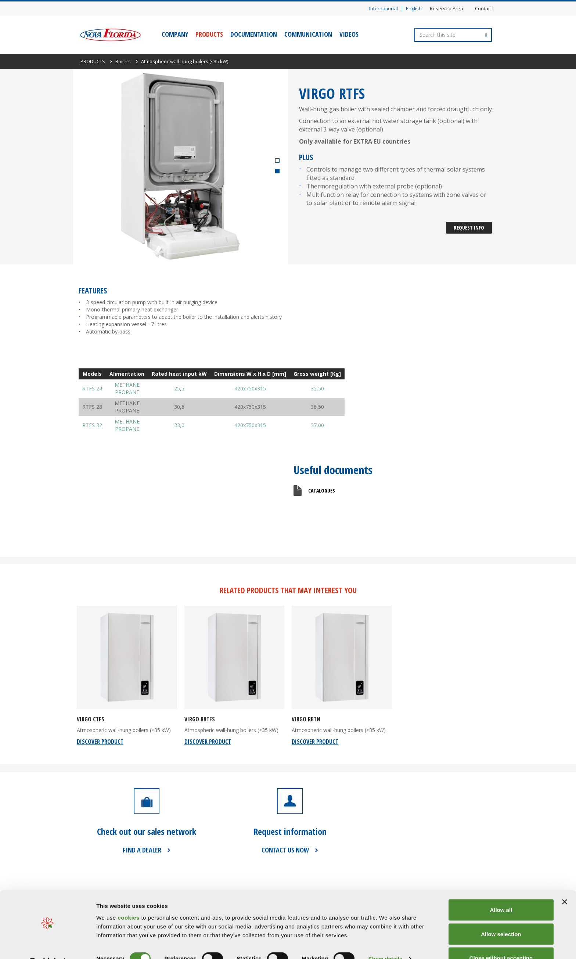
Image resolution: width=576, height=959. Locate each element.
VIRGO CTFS (90, 719)
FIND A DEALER (142, 850)
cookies (129, 898)
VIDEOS (349, 34)
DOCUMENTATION (253, 34)
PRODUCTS (209, 34)
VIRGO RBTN (306, 719)
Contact (483, 8)
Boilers (123, 61)
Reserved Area (446, 8)
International (383, 8)
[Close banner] (564, 883)
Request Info (469, 227)
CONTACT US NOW (285, 850)
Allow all (501, 891)
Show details (385, 940)
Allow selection (501, 915)
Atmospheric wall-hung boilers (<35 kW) (184, 61)
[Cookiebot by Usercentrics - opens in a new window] (47, 944)
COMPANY (175, 34)
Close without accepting (501, 939)
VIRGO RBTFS (199, 719)
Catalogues (321, 490)
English (414, 8)
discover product (100, 742)
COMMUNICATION (308, 34)
